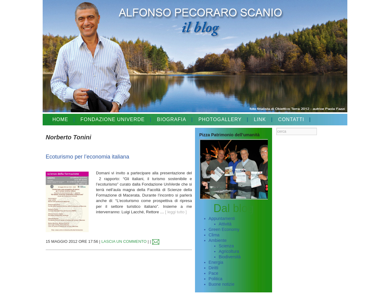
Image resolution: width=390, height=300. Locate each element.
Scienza (226, 245)
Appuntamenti (222, 218)
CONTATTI (291, 119)
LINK (260, 119)
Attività (225, 224)
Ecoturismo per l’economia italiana (87, 157)
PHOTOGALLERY (220, 119)
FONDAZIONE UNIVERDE (112, 119)
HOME (60, 119)
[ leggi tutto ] (176, 212)
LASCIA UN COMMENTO (124, 241)
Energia (216, 262)
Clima (214, 234)
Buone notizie (222, 284)
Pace (213, 273)
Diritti (213, 267)
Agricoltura (229, 251)
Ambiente (218, 240)
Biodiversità (230, 256)
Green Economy (224, 229)
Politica (215, 278)
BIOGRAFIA (171, 119)
